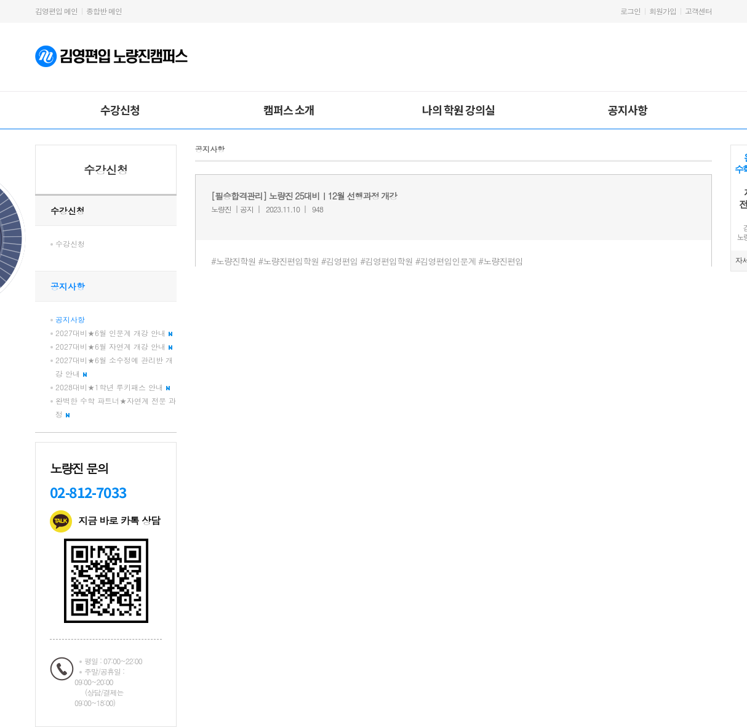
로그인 (630, 11)
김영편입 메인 (56, 11)
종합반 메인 (104, 11)
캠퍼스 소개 (288, 110)
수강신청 (120, 110)
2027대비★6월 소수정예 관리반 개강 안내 (114, 367)
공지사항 (627, 110)
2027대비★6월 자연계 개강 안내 (113, 346)
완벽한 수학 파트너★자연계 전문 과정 (115, 407)
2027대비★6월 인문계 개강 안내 (113, 332)
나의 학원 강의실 (458, 110)
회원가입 (662, 11)
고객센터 (698, 11)
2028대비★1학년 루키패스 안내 (112, 387)
